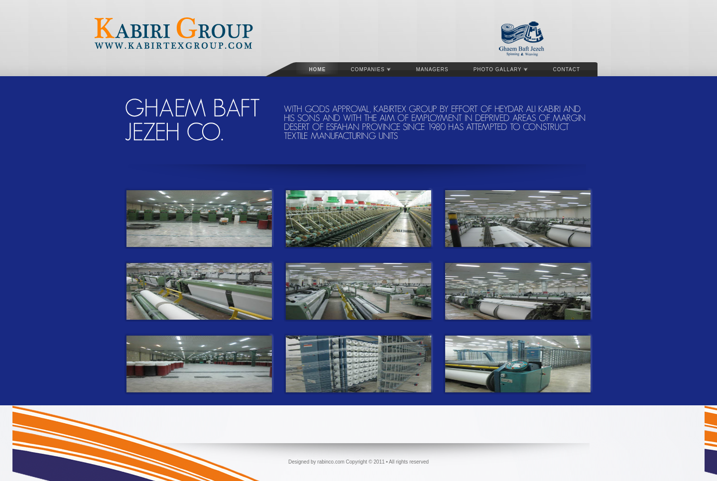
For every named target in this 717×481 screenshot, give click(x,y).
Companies (371, 69)
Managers (432, 69)
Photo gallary (501, 69)
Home (317, 69)
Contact (566, 69)
